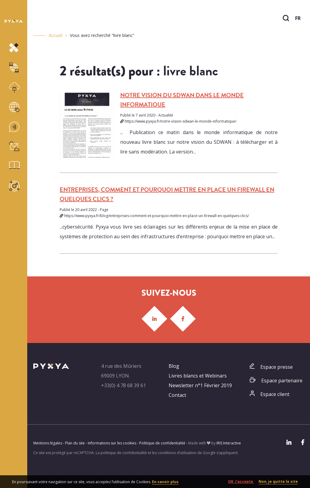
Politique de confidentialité (162, 443)
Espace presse (276, 367)
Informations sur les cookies (112, 443)
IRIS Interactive (228, 443)
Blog (174, 366)
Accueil (55, 35)
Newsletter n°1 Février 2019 (200, 385)
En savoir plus (165, 481)
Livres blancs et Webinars (198, 375)
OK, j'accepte (241, 481)
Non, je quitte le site (278, 481)
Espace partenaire (281, 380)
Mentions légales (47, 443)
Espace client (274, 394)
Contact (177, 395)
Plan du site (75, 443)
